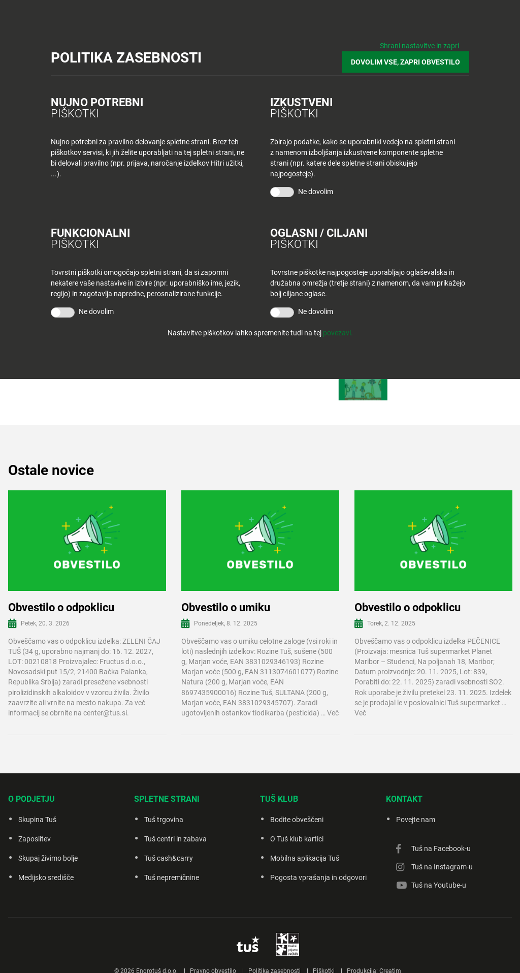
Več (333, 713)
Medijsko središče (46, 877)
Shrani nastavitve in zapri (419, 46)
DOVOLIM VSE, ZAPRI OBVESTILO (405, 62)
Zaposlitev (34, 839)
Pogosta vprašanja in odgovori (318, 877)
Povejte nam (415, 819)
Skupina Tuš (37, 819)
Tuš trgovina (163, 819)
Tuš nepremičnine (171, 877)
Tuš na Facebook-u (441, 848)
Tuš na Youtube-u (438, 885)
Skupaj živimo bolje (48, 858)
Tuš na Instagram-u (442, 867)
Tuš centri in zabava (175, 839)
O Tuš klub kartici (296, 839)
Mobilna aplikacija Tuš (304, 858)
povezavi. (338, 333)
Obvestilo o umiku (225, 607)
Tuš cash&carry (168, 858)
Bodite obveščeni (296, 819)
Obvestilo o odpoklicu (61, 607)
